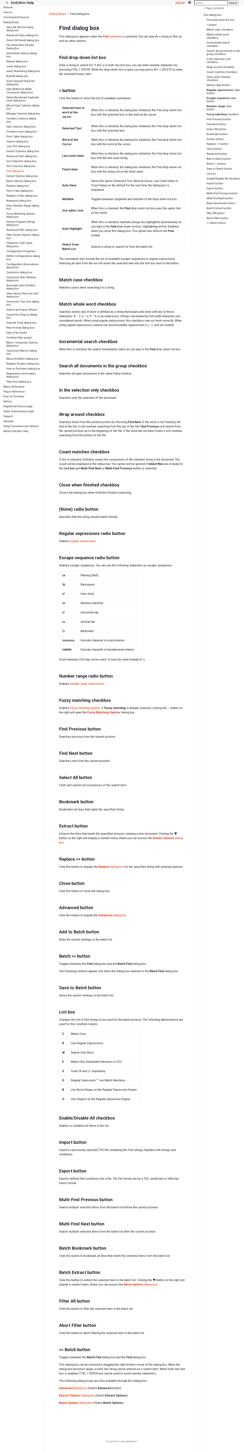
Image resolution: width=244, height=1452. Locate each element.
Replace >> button (217, 144)
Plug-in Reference (14, 391)
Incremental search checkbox (218, 44)
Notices (8, 7)
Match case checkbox (220, 29)
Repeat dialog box (17, 61)
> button (212, 24)
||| (7, 2)
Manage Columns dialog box (23, 113)
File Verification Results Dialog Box (20, 47)
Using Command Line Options (20, 426)
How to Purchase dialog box (23, 368)
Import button (215, 183)
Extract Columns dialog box (22, 151)
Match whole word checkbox (218, 36)
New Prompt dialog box (20, 327)
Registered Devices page (18, 406)
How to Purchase (13, 396)
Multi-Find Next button (220, 198)
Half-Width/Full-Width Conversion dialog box (19, 91)
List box (211, 173)
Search (233, 2)
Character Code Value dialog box (19, 244)
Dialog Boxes (11, 22)
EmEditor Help (22, 3)
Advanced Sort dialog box (21, 156)
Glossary (8, 421)
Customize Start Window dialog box (21, 279)
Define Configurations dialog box (23, 258)
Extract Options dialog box (22, 176)
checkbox (223, 114)
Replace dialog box (17, 185)
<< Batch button (216, 223)
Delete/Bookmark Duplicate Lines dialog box (22, 99)
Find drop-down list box (220, 20)
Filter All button (216, 213)
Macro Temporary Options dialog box (22, 344)
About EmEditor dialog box (22, 358)
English (180, 3)
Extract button (215, 139)
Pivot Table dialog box (19, 136)
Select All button (216, 129)
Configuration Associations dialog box (22, 266)
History (7, 401)
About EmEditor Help (15, 431)
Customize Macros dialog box (21, 352)
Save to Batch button (219, 168)
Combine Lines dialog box (21, 131)
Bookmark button (217, 134)
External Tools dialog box (21, 322)
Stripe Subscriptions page (18, 411)
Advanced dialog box (18, 200)
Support (8, 416)
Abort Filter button (217, 218)
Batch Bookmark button (221, 203)
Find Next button (216, 124)
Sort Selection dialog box (21, 161)
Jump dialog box (16, 66)
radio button (223, 92)
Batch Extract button (219, 208)
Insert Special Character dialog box (20, 83)
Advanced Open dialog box (22, 35)
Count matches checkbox (222, 72)
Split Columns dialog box (21, 126)
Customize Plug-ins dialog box (21, 316)
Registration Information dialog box (21, 375)
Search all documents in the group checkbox (223, 52)
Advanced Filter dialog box (22, 230)
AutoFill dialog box (17, 76)
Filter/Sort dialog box (18, 381)
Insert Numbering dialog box (23, 71)
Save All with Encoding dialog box (19, 29)
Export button (215, 188)
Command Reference (16, 17)
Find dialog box (15, 171)
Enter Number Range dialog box (22, 207)
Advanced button (217, 153)
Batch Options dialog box (21, 181)
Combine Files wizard (19, 337)
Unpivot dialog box (17, 141)
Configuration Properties (21, 251)
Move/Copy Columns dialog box (22, 107)
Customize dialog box (19, 272)
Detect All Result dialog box (22, 40)
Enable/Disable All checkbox (223, 178)
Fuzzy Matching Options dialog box (20, 215)
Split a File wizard (16, 332)
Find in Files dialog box (19, 190)
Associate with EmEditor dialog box (21, 287)
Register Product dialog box (22, 363)
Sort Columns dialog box (21, 166)
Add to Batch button (219, 158)
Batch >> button (216, 163)
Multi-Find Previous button (222, 193)
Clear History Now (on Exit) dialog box (22, 295)
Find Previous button (219, 119)
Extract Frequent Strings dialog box (20, 223)
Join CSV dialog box (18, 146)
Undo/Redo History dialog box (21, 55)
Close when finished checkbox (218, 79)
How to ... (9, 12)
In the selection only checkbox (219, 61)
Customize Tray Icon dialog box (22, 303)
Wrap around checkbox (220, 67)
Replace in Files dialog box (22, 195)
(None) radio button (218, 85)
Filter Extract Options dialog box (22, 236)
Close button (214, 149)
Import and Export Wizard (21, 309)
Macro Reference (13, 386)
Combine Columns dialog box (21, 120)
